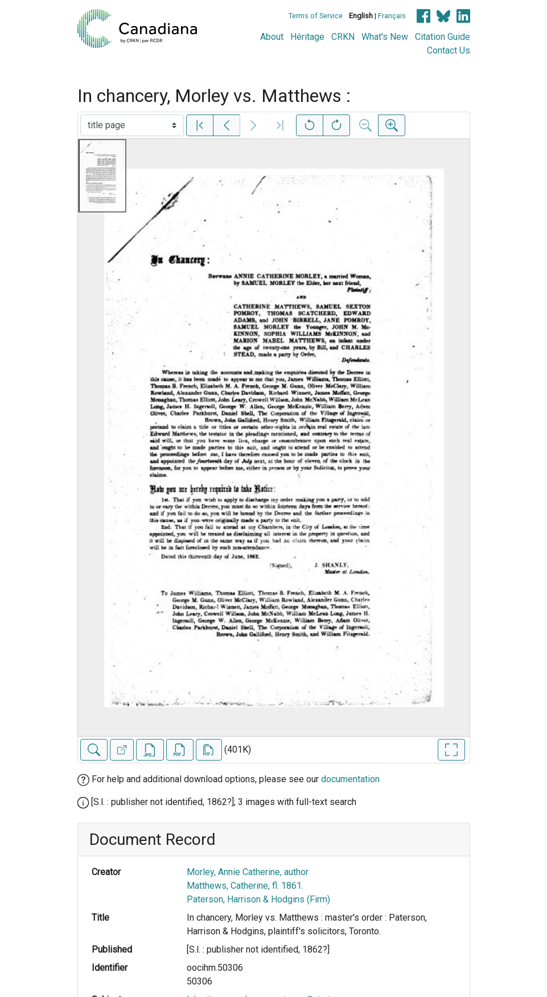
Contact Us (448, 50)
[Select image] (132, 125)
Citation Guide (442, 36)
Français (392, 15)
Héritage (307, 36)
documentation (350, 779)
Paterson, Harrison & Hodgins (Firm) (258, 899)
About (271, 36)
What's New (384, 36)
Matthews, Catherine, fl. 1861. (245, 885)
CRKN (343, 36)
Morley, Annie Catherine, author (248, 872)
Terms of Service (316, 15)
